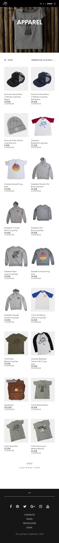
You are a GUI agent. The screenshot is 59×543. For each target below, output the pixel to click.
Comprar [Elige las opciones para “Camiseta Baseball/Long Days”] (36, 147)
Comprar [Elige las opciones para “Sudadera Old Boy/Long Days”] (36, 235)
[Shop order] (41, 60)
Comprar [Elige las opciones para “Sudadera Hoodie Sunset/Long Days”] (9, 322)
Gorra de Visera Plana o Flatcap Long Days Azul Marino (40, 96)
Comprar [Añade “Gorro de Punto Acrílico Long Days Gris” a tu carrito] (9, 147)
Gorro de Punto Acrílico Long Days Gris (13, 142)
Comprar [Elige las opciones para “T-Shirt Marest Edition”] (36, 410)
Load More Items (29, 468)
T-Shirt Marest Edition (39, 405)
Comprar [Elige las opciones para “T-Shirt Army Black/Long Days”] (9, 366)
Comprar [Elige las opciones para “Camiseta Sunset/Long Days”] (9, 191)
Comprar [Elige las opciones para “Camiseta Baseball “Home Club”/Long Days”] (36, 368)
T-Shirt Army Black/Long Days (11, 360)
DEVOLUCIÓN (29, 523)
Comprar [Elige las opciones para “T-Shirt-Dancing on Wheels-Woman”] (36, 453)
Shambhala (9, 405)
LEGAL (29, 527)
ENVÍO (29, 519)
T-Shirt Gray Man (11, 446)
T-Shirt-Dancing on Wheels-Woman (38, 447)
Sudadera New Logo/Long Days (11, 273)
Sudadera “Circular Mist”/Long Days (12, 229)
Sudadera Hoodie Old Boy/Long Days (40, 185)
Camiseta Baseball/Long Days (39, 142)
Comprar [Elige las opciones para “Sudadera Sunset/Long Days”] (36, 279)
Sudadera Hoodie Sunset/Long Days (11, 316)
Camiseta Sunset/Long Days (13, 185)
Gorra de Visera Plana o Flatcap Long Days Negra (13, 96)
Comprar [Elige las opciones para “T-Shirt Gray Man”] (9, 451)
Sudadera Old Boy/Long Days (37, 229)
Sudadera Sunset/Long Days (40, 273)
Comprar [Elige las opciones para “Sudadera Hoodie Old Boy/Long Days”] (36, 191)
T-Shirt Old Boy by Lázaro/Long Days (38, 316)
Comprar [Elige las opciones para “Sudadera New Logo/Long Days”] (9, 279)
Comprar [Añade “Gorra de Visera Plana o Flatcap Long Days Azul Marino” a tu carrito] (36, 104)
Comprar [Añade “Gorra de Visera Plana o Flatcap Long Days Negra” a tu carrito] (9, 104)
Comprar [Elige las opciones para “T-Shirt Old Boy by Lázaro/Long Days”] (36, 322)
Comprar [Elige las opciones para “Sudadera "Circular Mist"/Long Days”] (9, 235)
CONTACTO (29, 514)
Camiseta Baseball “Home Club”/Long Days (38, 361)
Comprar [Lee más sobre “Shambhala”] (9, 410)
